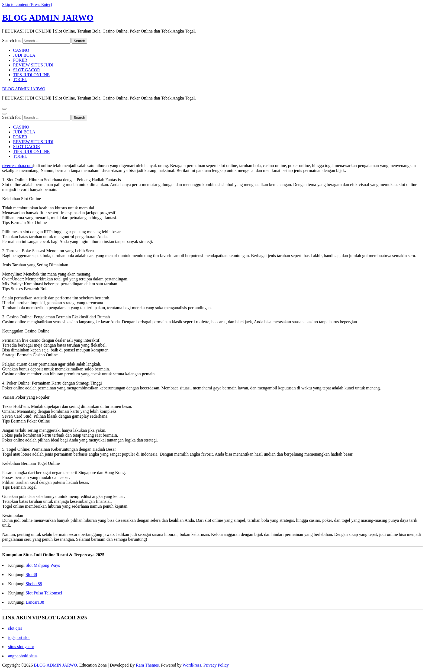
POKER (20, 60)
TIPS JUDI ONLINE (31, 74)
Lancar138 (34, 602)
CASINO (21, 50)
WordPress (191, 665)
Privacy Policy (216, 665)
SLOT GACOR (26, 70)
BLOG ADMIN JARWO (48, 18)
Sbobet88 (33, 583)
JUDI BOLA (24, 55)
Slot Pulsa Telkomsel (43, 593)
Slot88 (31, 574)
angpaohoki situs (22, 656)
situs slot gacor (21, 646)
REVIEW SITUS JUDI (33, 65)
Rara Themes (147, 665)
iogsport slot (19, 637)
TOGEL (20, 79)
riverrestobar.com (17, 165)
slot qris (15, 628)
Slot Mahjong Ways (42, 565)
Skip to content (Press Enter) (27, 4)
